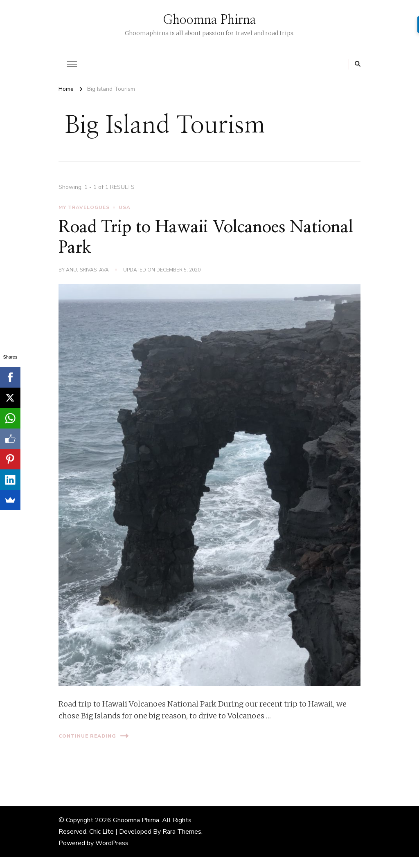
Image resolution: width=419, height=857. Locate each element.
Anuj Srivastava (87, 270)
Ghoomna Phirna (209, 20)
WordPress (111, 843)
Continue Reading (93, 735)
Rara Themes (181, 831)
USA (125, 207)
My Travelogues (84, 207)
